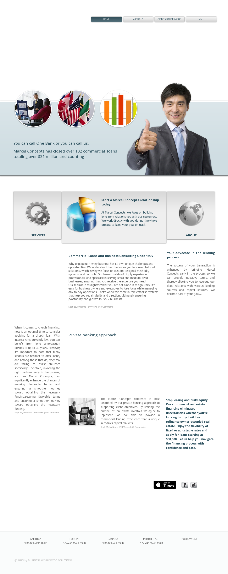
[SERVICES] (38, 235)
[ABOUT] (191, 235)
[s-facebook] (185, 485)
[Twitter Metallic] (193, 485)
